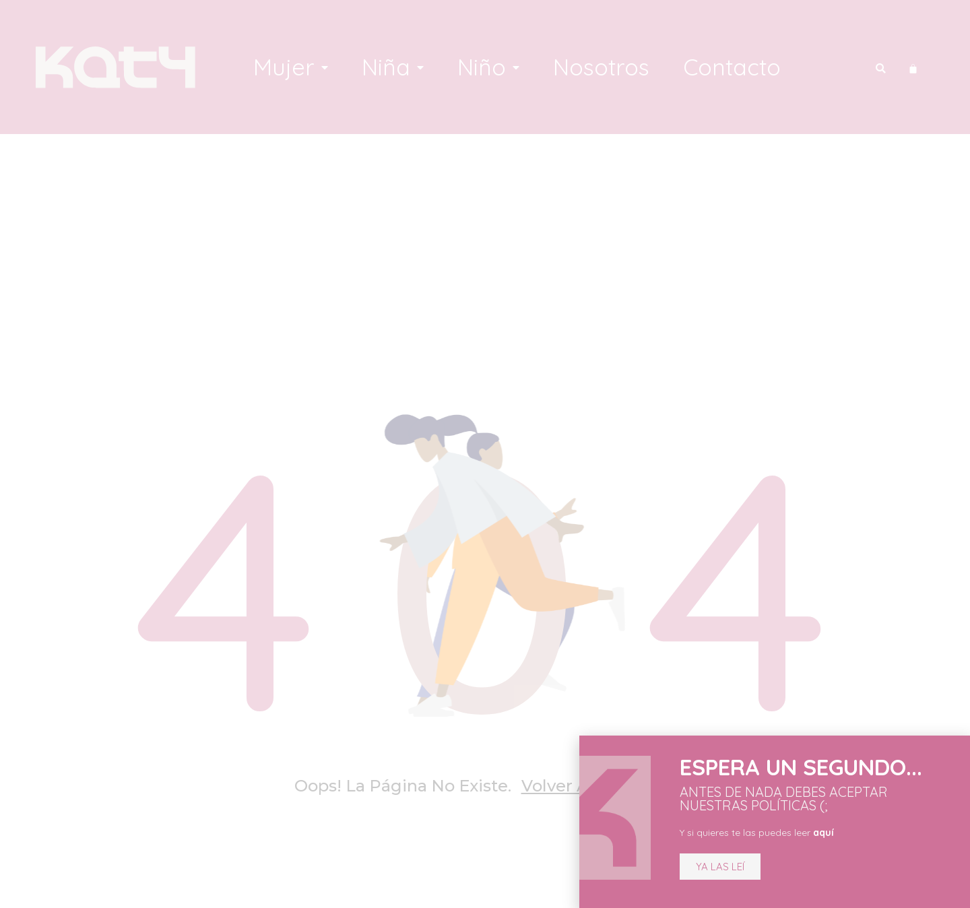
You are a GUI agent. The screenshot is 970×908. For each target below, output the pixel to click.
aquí (808, 832)
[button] (704, 866)
